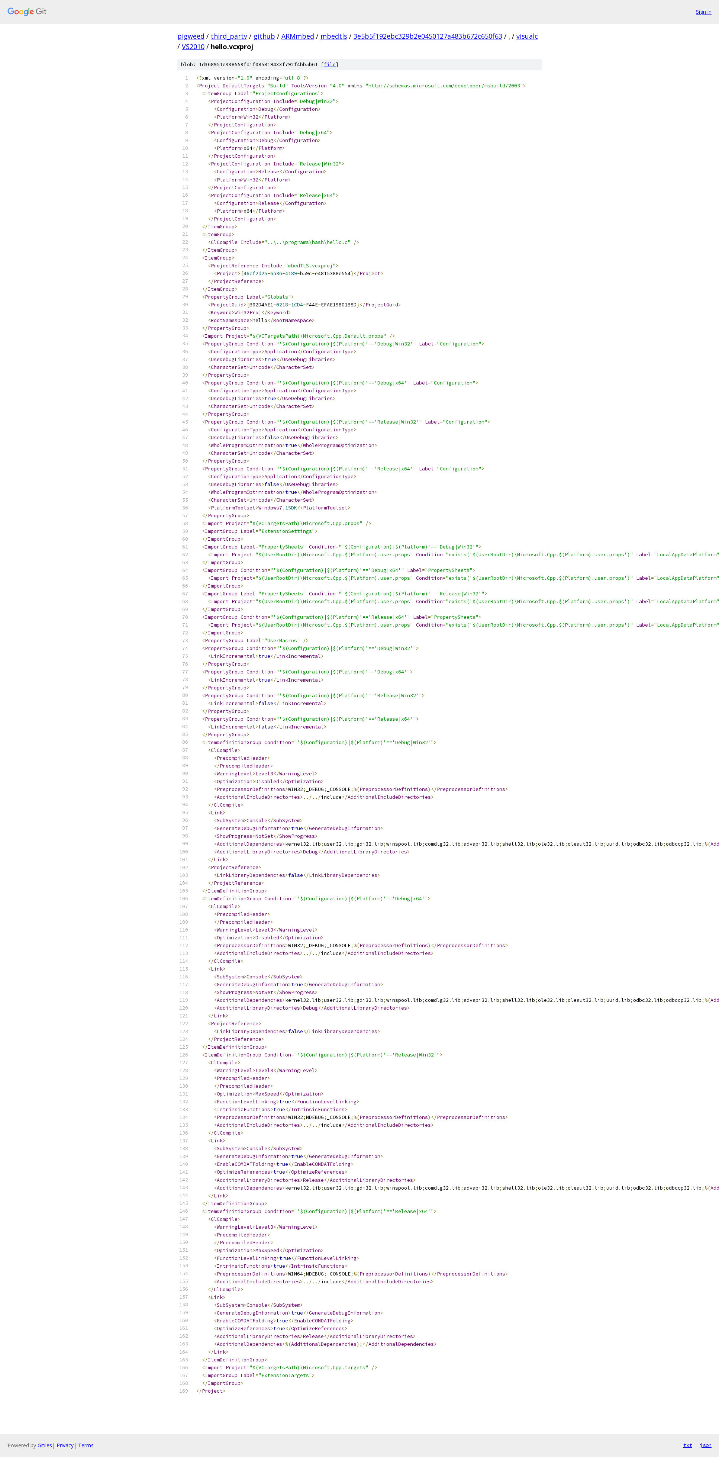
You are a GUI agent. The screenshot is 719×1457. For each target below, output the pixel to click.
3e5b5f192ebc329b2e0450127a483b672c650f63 (428, 36)
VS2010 (193, 46)
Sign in (704, 11)
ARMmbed (297, 36)
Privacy (65, 1445)
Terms (86, 1445)
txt (687, 1445)
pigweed (190, 36)
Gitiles (45, 1445)
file (330, 64)
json (706, 1445)
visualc (527, 36)
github (264, 36)
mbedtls (333, 36)
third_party (229, 36)
